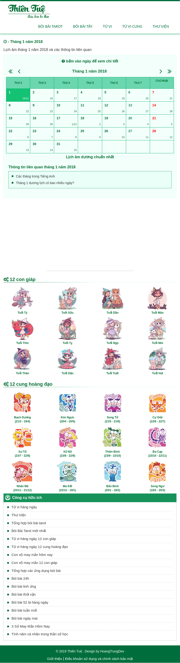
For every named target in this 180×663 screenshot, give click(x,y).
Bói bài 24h (20, 579)
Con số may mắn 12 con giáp (34, 563)
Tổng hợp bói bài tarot (28, 523)
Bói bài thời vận (23, 595)
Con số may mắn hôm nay (31, 555)
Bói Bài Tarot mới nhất (28, 531)
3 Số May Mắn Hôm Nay (30, 626)
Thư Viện (18, 515)
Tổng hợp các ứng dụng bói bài (36, 571)
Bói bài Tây (82, 26)
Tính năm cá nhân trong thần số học (39, 634)
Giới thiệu (54, 659)
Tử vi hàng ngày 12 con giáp (33, 539)
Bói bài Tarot (50, 26)
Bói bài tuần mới (24, 611)
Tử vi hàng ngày (24, 507)
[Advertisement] (90, 233)
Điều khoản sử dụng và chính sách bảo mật (99, 659)
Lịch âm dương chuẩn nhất (90, 157)
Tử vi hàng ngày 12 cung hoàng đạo (39, 547)
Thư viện (161, 26)
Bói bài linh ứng (23, 587)
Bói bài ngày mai (24, 618)
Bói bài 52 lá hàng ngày (29, 603)
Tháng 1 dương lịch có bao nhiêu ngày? (45, 183)
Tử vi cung (132, 26)
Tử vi (107, 26)
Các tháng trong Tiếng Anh (35, 176)
